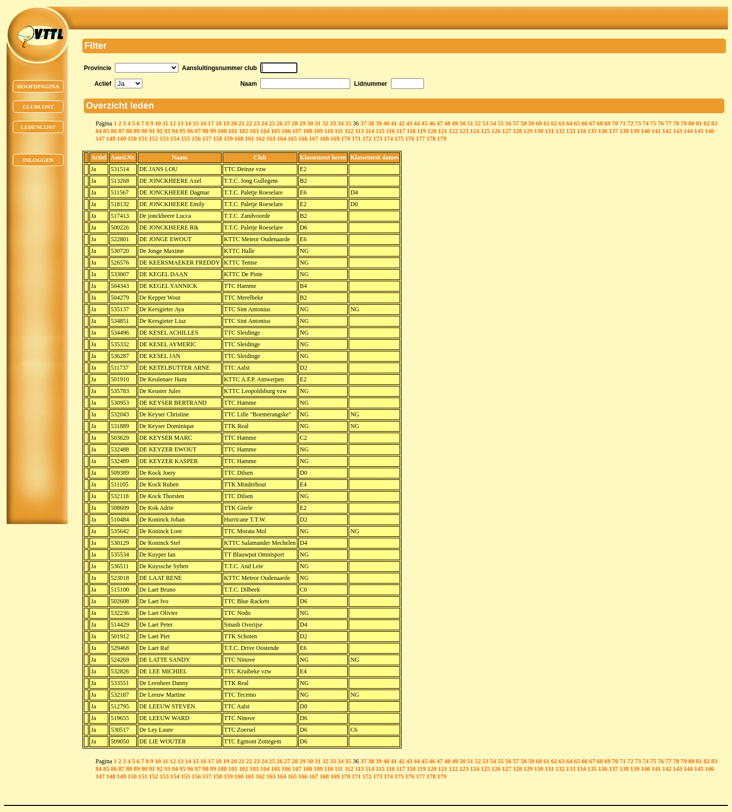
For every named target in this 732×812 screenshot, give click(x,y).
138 (624, 131)
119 (421, 131)
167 (313, 138)
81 (699, 123)
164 (281, 138)
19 (226, 123)
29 (302, 123)
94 (175, 131)
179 (441, 138)
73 (638, 123)
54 (493, 123)
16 (203, 123)
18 (219, 123)
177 (420, 138)
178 (431, 138)
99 (213, 131)
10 (158, 123)
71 (623, 123)
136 (602, 131)
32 (325, 123)
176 (409, 138)
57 (516, 123)
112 (349, 131)
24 (264, 123)
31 (318, 123)
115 (380, 131)
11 (165, 123)
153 (164, 138)
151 (142, 138)
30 (310, 123)
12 (173, 123)
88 (129, 131)
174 (388, 138)
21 (241, 123)
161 (249, 138)
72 (630, 123)
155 (185, 138)
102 (243, 131)
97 (198, 131)
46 (432, 123)
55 (501, 123)
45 (424, 123)
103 (254, 131)
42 (402, 123)
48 (447, 123)
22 (249, 123)
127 (506, 131)
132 (560, 131)
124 (474, 131)
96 (190, 131)
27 (287, 123)
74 (646, 123)
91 (152, 131)
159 (228, 138)
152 (153, 138)
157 (206, 138)
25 (272, 123)
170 (345, 138)
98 (205, 131)
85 (106, 131)
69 (607, 123)
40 (386, 123)
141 (656, 131)
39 (379, 123)
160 (238, 138)
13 (180, 123)
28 (295, 123)
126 (496, 131)
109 (318, 131)
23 (257, 123)
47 (440, 123)
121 (442, 131)
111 (338, 131)
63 (562, 123)
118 (411, 131)
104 (264, 131)
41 (394, 123)
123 (464, 131)
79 (684, 123)
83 (714, 123)
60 (539, 123)
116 (390, 131)
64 (569, 123)
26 (280, 123)
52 (478, 123)
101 (232, 131)
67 (592, 123)
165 (292, 138)
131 (549, 131)
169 (335, 138)
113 (359, 131)
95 (182, 131)
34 (341, 123)
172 (367, 138)
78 (676, 123)
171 (356, 138)
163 (271, 138)
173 (377, 138)
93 (167, 131)
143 (677, 131)
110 (328, 131)
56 (508, 123)
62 (554, 123)
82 (707, 123)
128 (517, 131)
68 (600, 123)
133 (570, 131)
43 (409, 123)
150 (132, 138)
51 (470, 123)
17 (211, 123)
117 (400, 131)
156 (196, 138)
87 (121, 131)
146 (709, 131)
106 (286, 131)
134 (581, 131)
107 (296, 131)
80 (691, 123)
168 (324, 138)
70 (615, 123)
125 (485, 131)
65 (577, 123)
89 (137, 131)
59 (531, 123)
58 (524, 123)
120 (432, 131)
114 (369, 131)
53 (485, 123)
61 (546, 123)
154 (174, 138)
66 (585, 123)
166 (303, 138)
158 (217, 138)
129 (528, 131)
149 (121, 138)
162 (260, 138)
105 (275, 131)
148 (110, 138)
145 (699, 131)
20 (234, 123)
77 (668, 123)
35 (348, 123)
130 (538, 131)
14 (188, 123)
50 (463, 123)
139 (634, 131)
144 (688, 131)
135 (592, 131)
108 (307, 131)
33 (333, 123)
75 (653, 123)
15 (196, 123)
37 (363, 123)
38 (371, 123)
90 (144, 131)
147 (100, 138)
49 (455, 123)
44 (417, 123)
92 (160, 131)
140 (645, 131)
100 (222, 131)
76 (661, 123)
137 (613, 131)
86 (114, 131)
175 (399, 138)
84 (99, 131)
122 (453, 131)
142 (667, 131)
